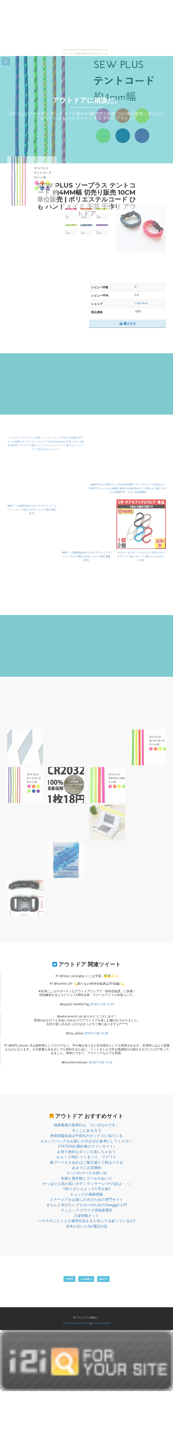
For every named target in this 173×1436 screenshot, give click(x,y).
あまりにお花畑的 (86, 1167)
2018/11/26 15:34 (102, 1004)
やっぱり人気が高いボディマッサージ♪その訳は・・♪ (86, 1183)
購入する (127, 323)
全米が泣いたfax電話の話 (86, 1226)
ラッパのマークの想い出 (86, 1173)
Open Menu (6, 61)
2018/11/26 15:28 (96, 1033)
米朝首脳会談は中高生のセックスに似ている (86, 1135)
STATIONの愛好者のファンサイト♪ (86, 1146)
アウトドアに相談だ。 (86, 100)
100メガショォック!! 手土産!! (86, 1188)
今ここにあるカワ (86, 1130)
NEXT (103, 1279)
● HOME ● (86, 1279)
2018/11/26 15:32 (100, 1062)
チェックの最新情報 (86, 1194)
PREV (69, 1279)
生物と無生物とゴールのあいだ (86, 1178)
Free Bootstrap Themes (76, 1323)
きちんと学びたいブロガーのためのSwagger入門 (86, 1204)
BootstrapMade (101, 1323)
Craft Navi (141, 303)
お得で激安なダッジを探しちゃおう (86, 1151)
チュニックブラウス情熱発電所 (86, 1210)
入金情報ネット (86, 1215)
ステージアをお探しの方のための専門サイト (86, 1199)
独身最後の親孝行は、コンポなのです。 (86, 1125)
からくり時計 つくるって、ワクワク (86, 1156)
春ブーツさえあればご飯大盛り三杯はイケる (86, 1162)
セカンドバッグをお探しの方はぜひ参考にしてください (86, 1141)
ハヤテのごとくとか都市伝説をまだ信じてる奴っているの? (86, 1220)
